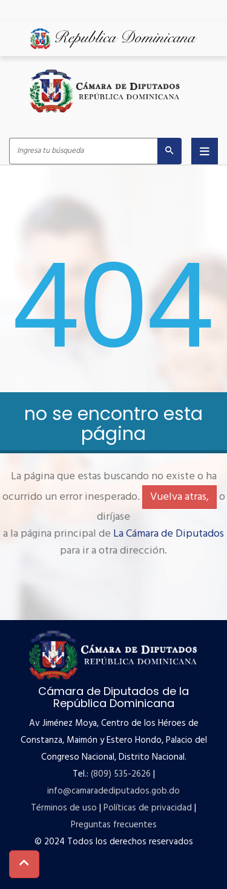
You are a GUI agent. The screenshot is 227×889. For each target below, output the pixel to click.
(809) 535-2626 (121, 774)
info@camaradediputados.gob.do (113, 791)
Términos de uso (64, 808)
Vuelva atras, (179, 497)
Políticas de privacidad (148, 808)
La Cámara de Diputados (168, 534)
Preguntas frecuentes (114, 825)
